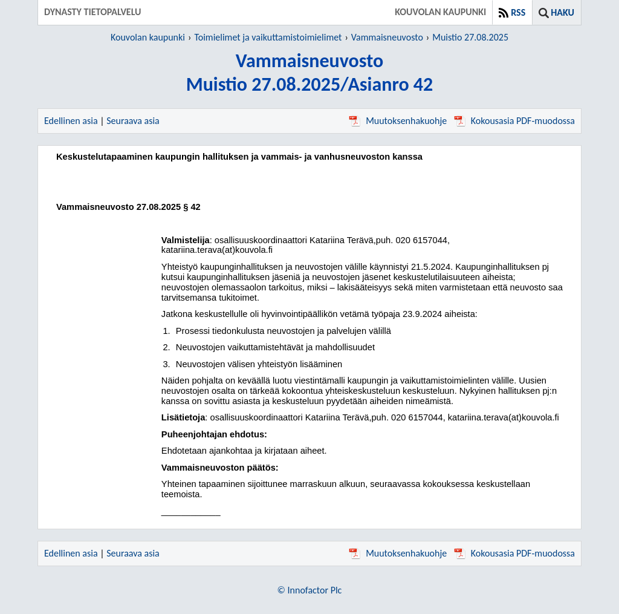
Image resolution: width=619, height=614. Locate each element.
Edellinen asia (71, 120)
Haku (562, 12)
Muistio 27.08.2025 (470, 37)
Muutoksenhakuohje (398, 120)
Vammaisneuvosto (387, 37)
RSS (518, 12)
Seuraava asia (133, 120)
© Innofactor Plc (309, 590)
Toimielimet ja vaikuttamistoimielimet (268, 37)
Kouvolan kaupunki (148, 37)
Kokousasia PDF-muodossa (514, 120)
